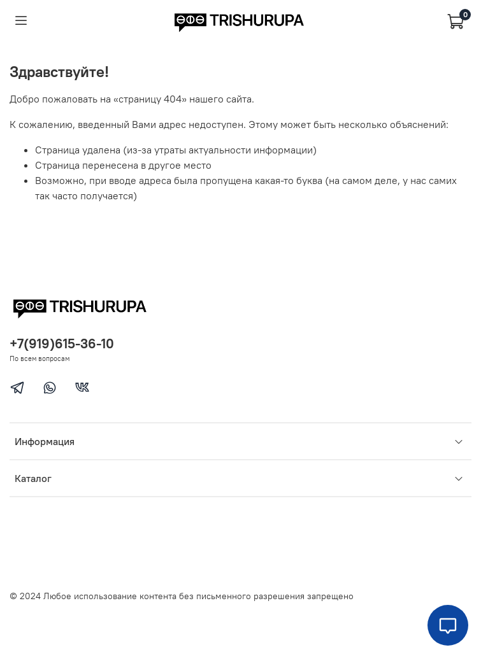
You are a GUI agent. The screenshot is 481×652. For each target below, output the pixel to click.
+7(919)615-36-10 (62, 343)
